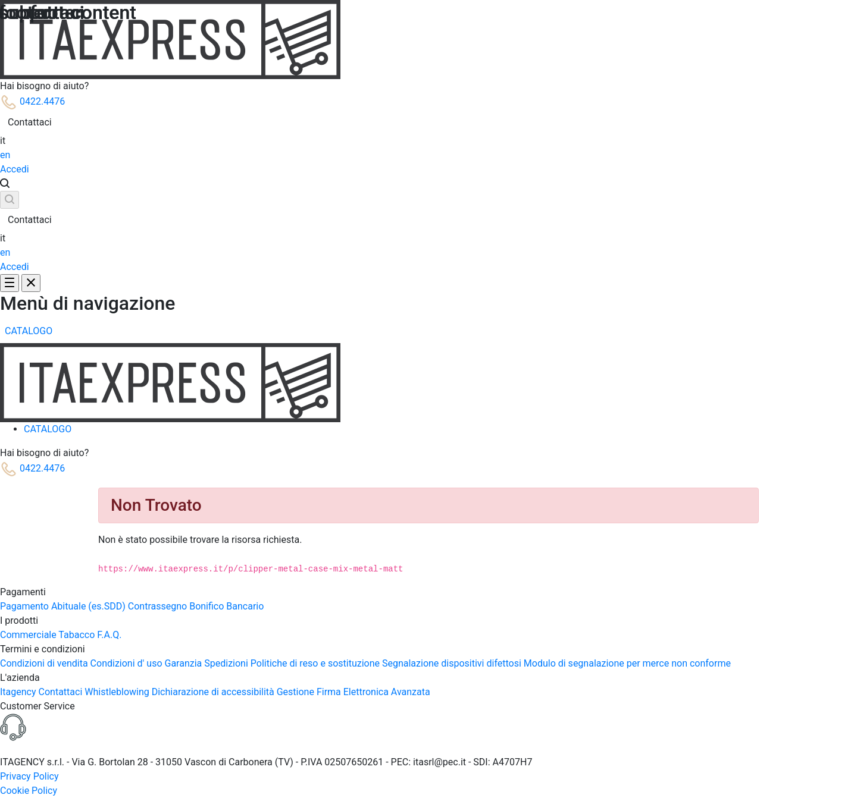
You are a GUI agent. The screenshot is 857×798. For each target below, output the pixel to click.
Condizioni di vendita (45, 663)
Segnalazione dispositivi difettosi (453, 663)
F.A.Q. (109, 634)
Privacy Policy (29, 776)
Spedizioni (227, 663)
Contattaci (30, 122)
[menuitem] (28, 331)
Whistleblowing (118, 692)
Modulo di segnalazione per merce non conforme (627, 663)
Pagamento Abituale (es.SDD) (64, 606)
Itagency (19, 692)
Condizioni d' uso (127, 663)
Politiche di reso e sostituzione (316, 663)
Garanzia (185, 663)
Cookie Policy (28, 790)
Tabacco (77, 634)
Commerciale (29, 634)
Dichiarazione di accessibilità (214, 692)
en (5, 155)
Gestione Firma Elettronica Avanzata (353, 692)
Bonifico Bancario (226, 606)
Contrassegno (158, 606)
